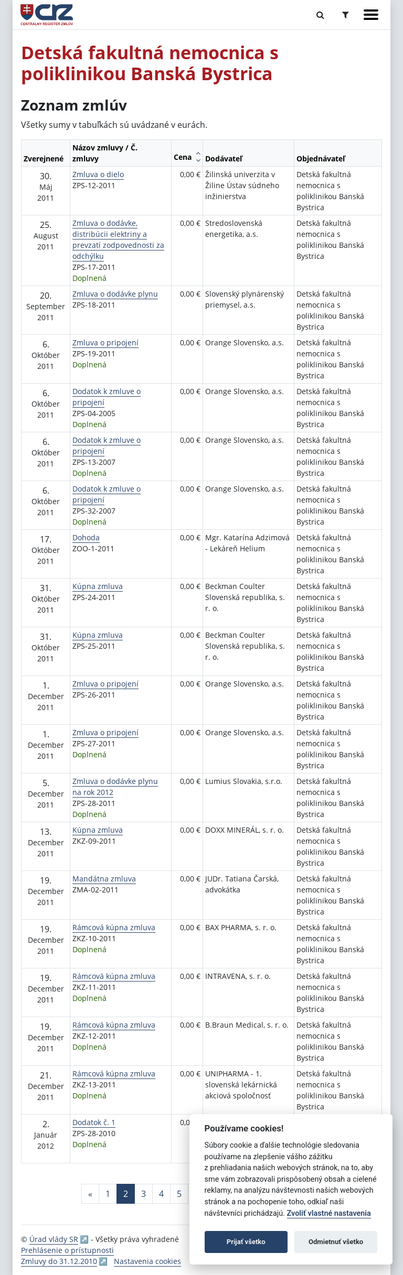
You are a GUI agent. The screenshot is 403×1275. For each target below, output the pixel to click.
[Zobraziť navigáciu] (371, 15)
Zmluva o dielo (98, 174)
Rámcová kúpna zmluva (113, 927)
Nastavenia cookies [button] (147, 1261)
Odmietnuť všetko (336, 1242)
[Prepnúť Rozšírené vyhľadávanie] (345, 15)
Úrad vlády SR (53, 1239)
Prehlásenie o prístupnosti (67, 1250)
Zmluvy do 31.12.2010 (59, 1261)
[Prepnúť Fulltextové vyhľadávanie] (320, 15)
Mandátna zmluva (104, 879)
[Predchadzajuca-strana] (90, 1194)
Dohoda (86, 537)
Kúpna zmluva (97, 586)
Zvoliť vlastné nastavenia (329, 1213)
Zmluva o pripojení (105, 342)
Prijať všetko (246, 1242)
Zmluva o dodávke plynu (115, 294)
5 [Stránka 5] (179, 1194)
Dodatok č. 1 (93, 1122)
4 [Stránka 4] (161, 1194)
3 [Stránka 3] (143, 1194)
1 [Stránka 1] (107, 1194)
